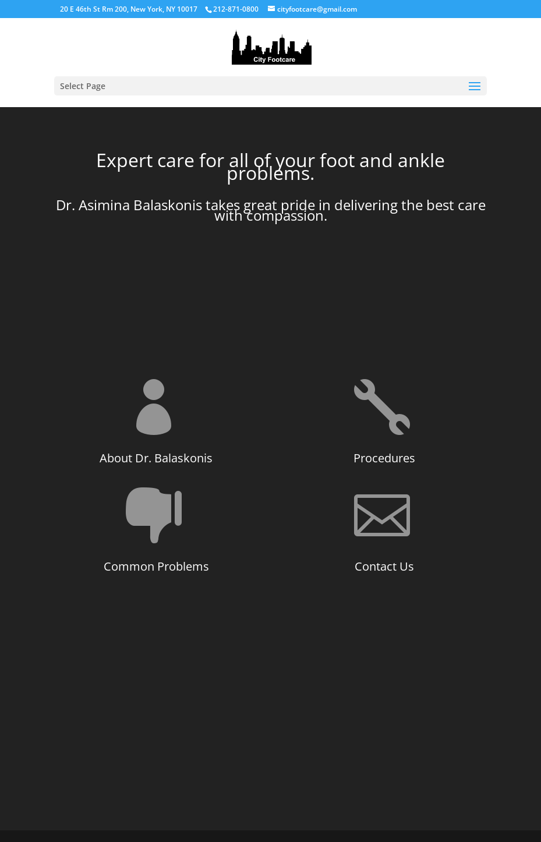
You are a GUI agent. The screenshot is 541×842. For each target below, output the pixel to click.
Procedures (384, 458)
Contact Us (384, 566)
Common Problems (156, 566)
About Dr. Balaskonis (156, 458)
